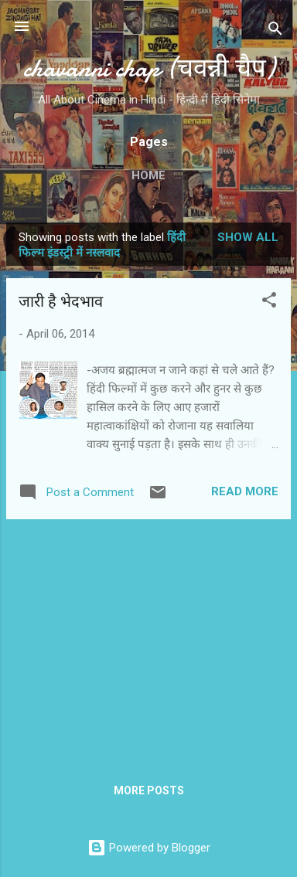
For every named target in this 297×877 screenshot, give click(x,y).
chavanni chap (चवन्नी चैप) (149, 68)
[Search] (275, 31)
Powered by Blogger (148, 848)
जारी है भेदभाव (61, 301)
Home (148, 175)
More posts (149, 790)
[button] (269, 302)
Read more (244, 491)
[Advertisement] (148, 640)
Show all (247, 237)
